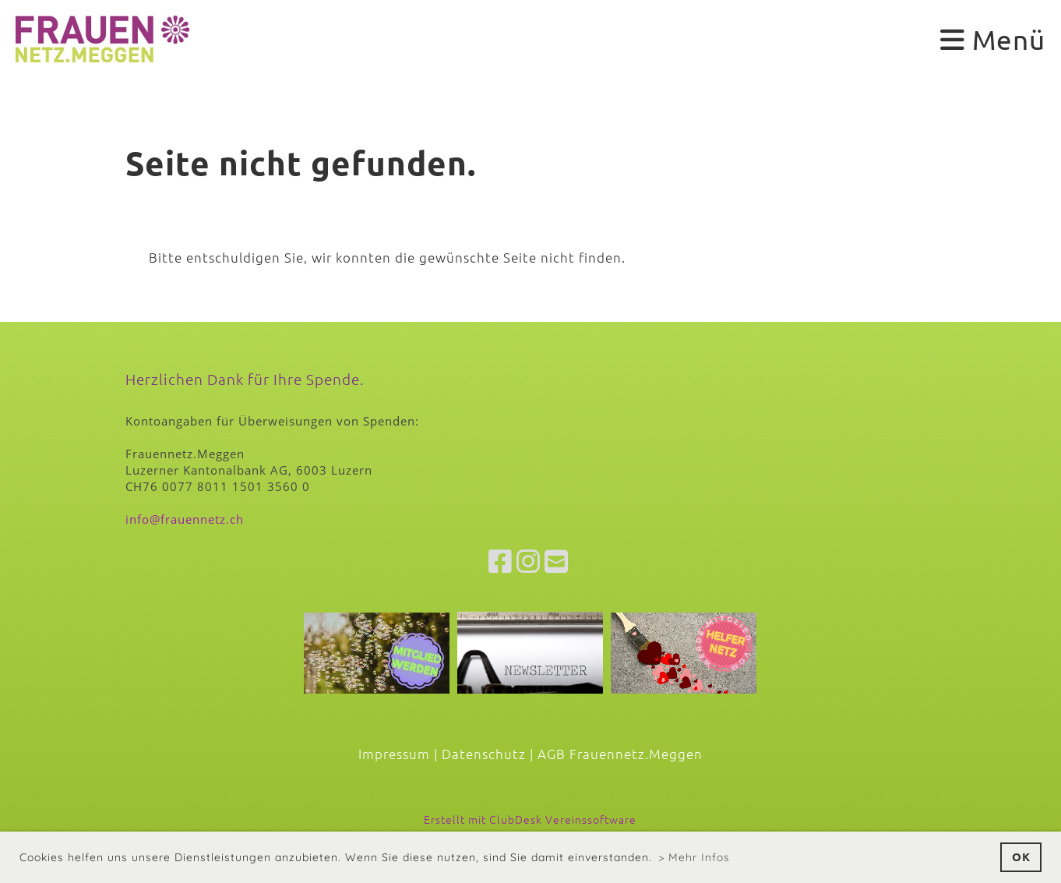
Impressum (394, 753)
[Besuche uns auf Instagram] (528, 561)
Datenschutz (484, 753)
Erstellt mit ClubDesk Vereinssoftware (530, 819)
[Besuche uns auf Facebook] (500, 561)
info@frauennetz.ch (184, 519)
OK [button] (1021, 856)
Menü (992, 39)
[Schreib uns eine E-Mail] (557, 561)
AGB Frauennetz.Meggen (620, 753)
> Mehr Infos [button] (694, 857)
